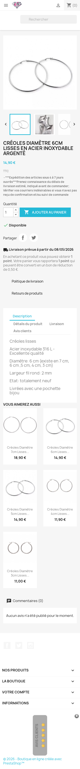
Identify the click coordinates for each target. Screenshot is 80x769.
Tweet (33, 237)
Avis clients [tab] (22, 331)
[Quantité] (8, 212)
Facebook (7, 645)
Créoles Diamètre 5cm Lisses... (20, 511)
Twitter (18, 645)
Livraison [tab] (56, 324)
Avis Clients (37, 735)
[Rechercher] (48, 19)
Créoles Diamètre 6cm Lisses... (60, 449)
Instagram (30, 645)
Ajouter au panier (45, 212)
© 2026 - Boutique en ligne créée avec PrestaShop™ (32, 761)
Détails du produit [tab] (27, 324)
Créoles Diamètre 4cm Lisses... (60, 511)
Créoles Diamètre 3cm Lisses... (20, 573)
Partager (23, 237)
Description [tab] (22, 316)
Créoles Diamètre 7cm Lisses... (20, 449)
